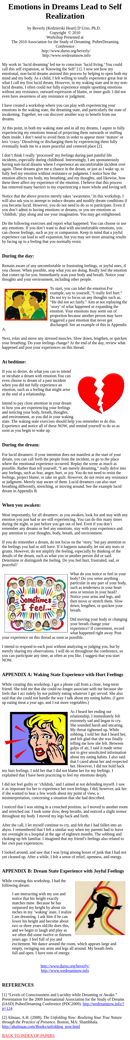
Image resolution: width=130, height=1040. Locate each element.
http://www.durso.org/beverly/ (65, 966)
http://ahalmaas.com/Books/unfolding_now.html (41, 1026)
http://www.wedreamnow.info (65, 970)
